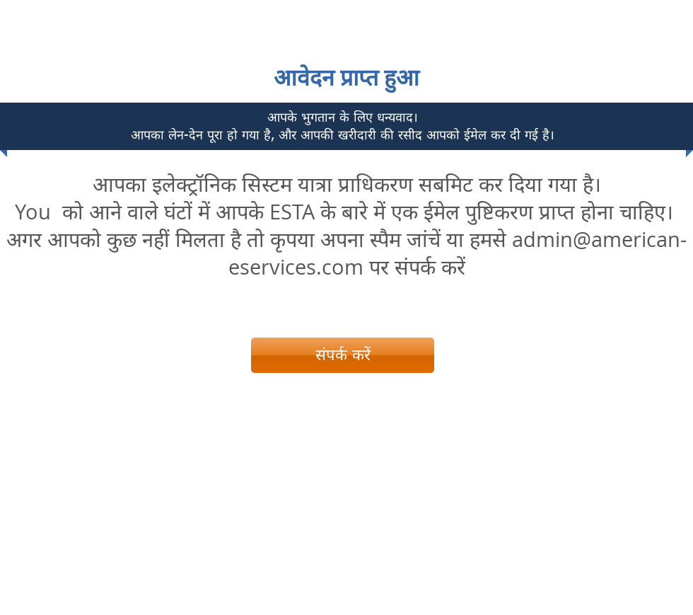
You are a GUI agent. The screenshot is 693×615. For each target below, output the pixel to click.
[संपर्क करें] (342, 355)
